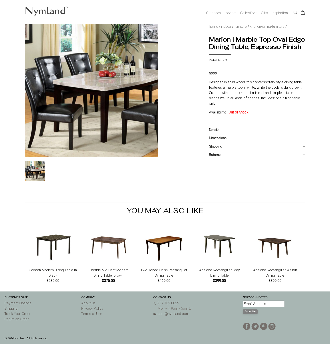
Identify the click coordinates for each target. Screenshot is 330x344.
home (213, 26)
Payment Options (17, 303)
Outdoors (213, 13)
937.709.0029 (166, 303)
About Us (88, 303)
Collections (248, 13)
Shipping (215, 147)
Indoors (230, 13)
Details (214, 130)
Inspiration (280, 13)
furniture (240, 26)
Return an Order (16, 319)
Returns (215, 155)
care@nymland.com (171, 314)
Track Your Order (17, 314)
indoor (226, 26)
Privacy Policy (92, 308)
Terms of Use (91, 314)
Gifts (264, 13)
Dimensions (218, 138)
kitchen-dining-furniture (267, 26)
